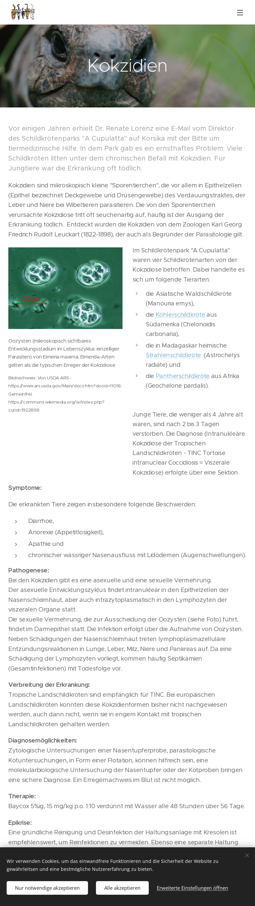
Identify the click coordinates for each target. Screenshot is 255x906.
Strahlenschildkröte (173, 354)
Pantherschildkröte (183, 376)
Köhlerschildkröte (180, 314)
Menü (240, 12)
